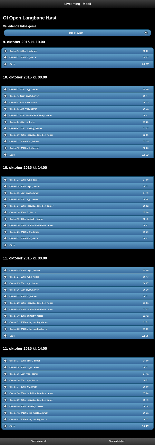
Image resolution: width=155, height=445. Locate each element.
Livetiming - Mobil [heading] (77, 3)
